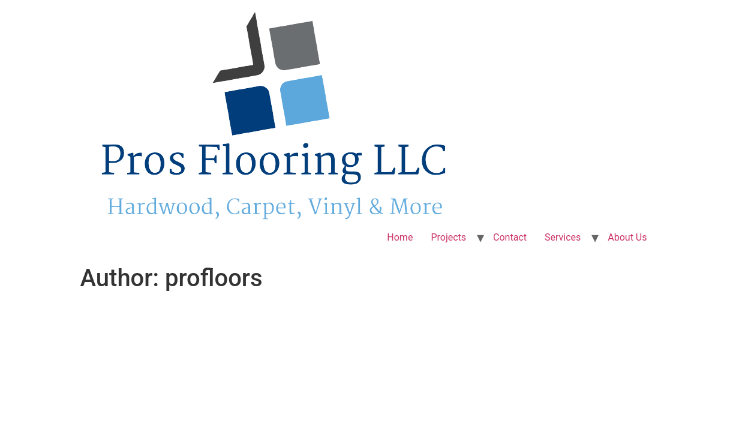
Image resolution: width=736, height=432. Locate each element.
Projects (448, 237)
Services (563, 237)
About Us (627, 237)
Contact (510, 237)
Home (400, 237)
